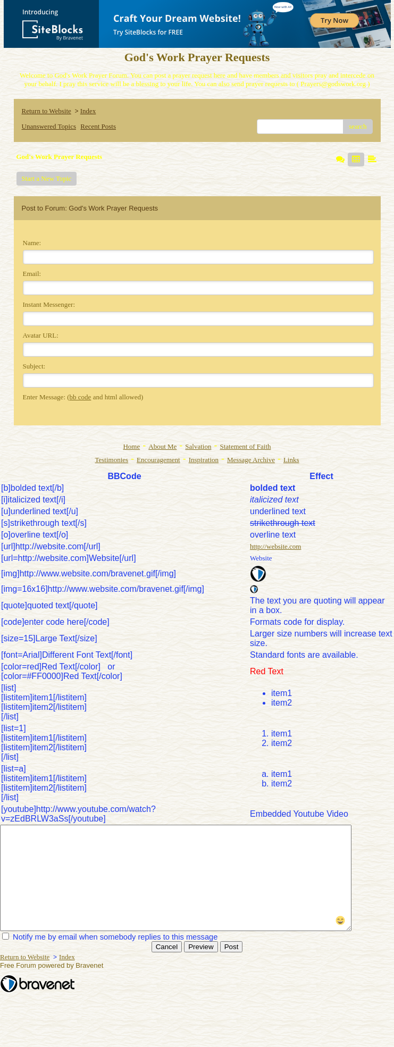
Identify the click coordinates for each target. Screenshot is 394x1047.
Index (88, 111)
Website (261, 558)
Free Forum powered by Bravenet (52, 965)
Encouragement (158, 460)
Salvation (198, 446)
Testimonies (111, 460)
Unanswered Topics (49, 126)
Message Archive (251, 460)
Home (131, 446)
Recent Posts (98, 126)
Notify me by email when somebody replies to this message (109, 937)
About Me (162, 446)
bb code (80, 397)
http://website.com (275, 546)
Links (291, 460)
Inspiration (204, 460)
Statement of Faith (245, 446)
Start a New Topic (47, 178)
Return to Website (46, 111)
